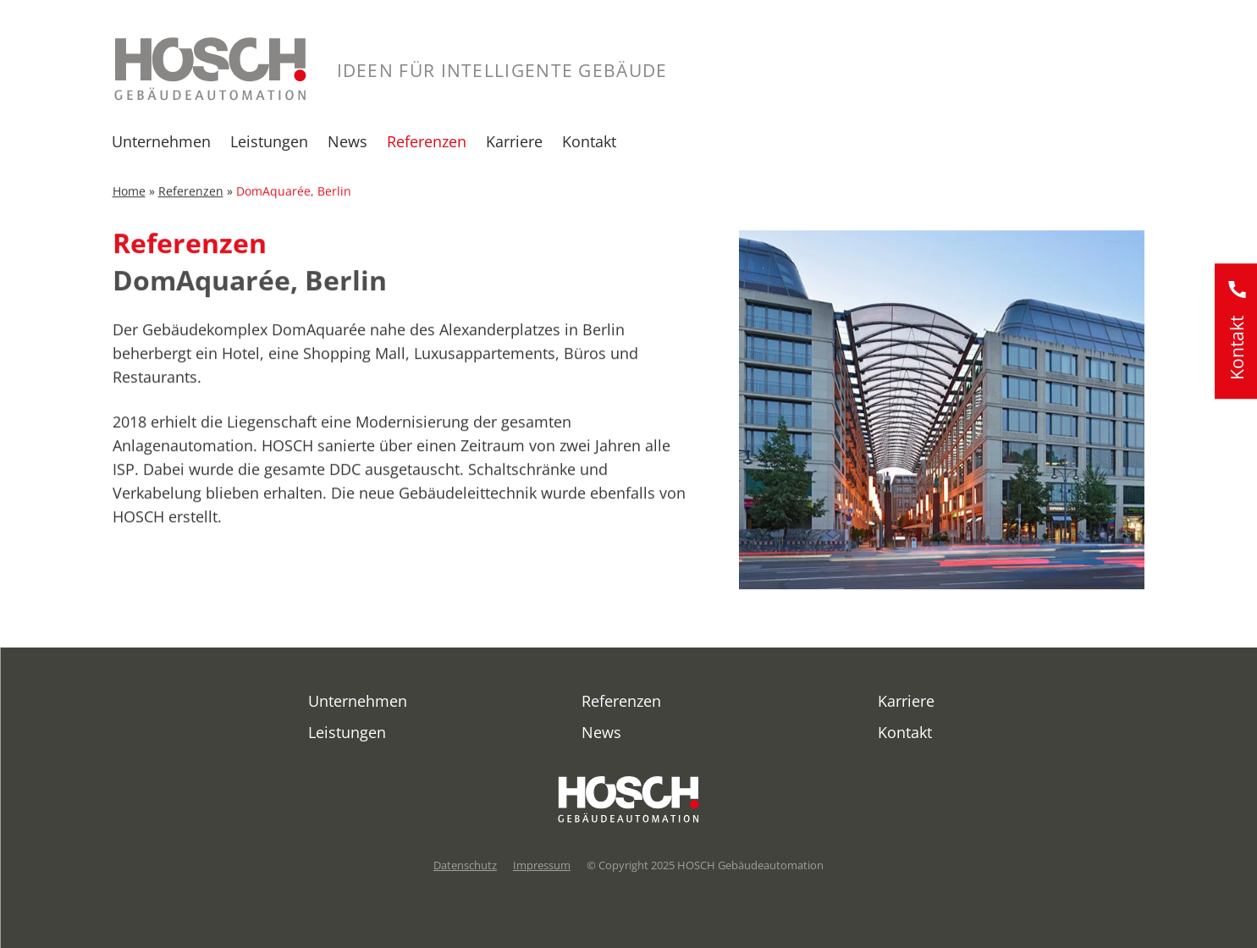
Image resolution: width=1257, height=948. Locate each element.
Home (129, 198)
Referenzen (426, 141)
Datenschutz (465, 865)
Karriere (514, 141)
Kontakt (589, 141)
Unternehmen (161, 141)
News (347, 141)
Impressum (542, 865)
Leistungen (269, 141)
